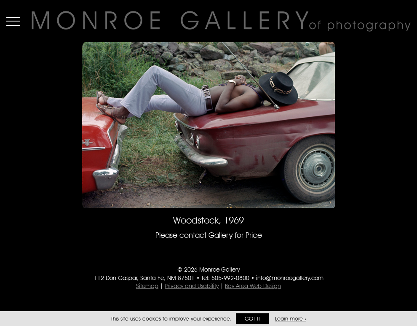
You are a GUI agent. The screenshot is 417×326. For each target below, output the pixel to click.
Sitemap (147, 286)
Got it (252, 318)
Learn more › (290, 318)
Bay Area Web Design (253, 286)
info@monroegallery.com (289, 278)
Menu (13, 21)
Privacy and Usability (192, 286)
